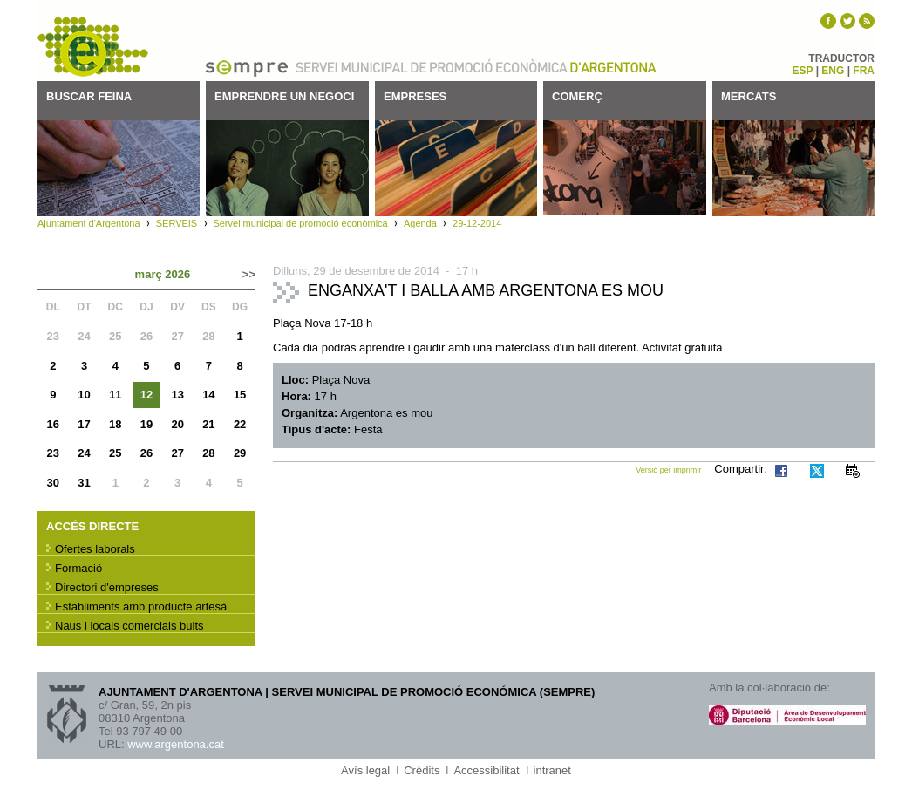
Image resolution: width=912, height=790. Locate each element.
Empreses (415, 96)
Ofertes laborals (95, 548)
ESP (803, 71)
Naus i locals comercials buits (129, 625)
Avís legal (365, 770)
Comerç (577, 96)
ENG (832, 71)
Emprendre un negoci (284, 96)
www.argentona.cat (175, 744)
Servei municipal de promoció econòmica (300, 223)
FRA (864, 71)
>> (248, 274)
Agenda (420, 223)
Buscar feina (89, 96)
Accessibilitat (486, 770)
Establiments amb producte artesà (141, 606)
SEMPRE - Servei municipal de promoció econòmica (94, 47)
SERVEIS (176, 223)
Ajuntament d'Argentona (613, 66)
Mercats (748, 96)
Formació (78, 568)
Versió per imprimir (668, 470)
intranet (552, 770)
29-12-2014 (477, 223)
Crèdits (421, 770)
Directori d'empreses (107, 587)
